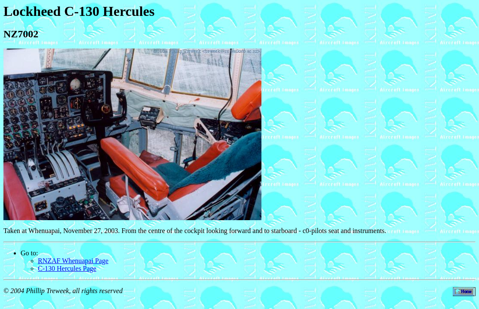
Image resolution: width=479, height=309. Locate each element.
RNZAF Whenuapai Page (73, 260)
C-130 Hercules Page (67, 268)
